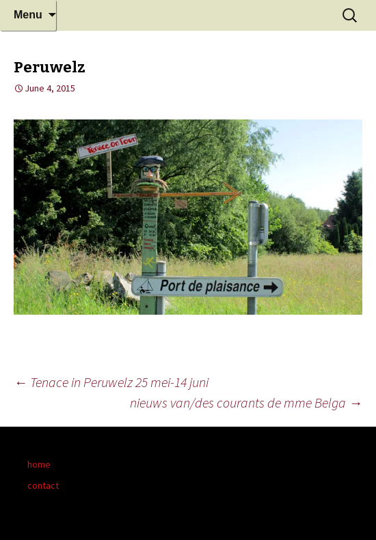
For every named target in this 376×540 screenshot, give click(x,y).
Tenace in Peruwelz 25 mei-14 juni (111, 381)
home (39, 464)
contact (43, 485)
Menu (28, 14)
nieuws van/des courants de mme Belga (246, 402)
